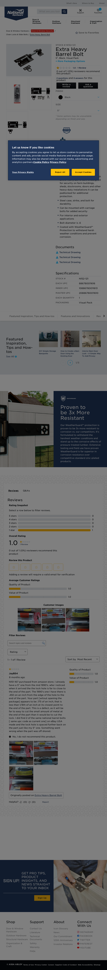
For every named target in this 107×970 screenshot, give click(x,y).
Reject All (60, 172)
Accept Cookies (83, 172)
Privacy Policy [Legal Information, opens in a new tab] (58, 162)
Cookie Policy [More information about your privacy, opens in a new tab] (41, 162)
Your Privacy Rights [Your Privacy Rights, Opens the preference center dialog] (23, 172)
